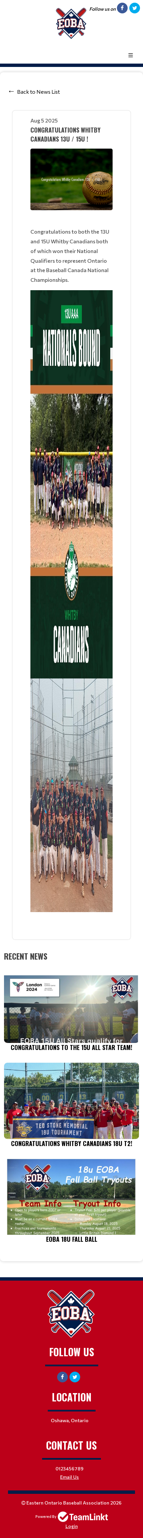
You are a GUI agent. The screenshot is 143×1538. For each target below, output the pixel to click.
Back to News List (38, 91)
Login (71, 1526)
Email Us (69, 1477)
